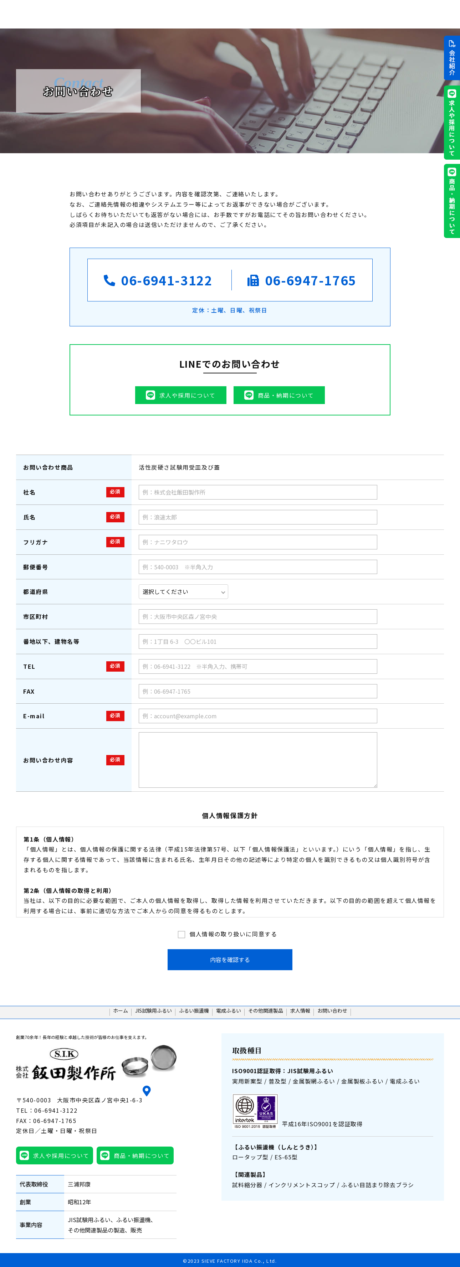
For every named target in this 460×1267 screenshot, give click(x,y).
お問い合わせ (364, 1014)
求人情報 (392, 13)
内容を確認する (230, 959)
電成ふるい (310, 13)
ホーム (184, 13)
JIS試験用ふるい (223, 13)
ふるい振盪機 (270, 13)
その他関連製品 (353, 13)
